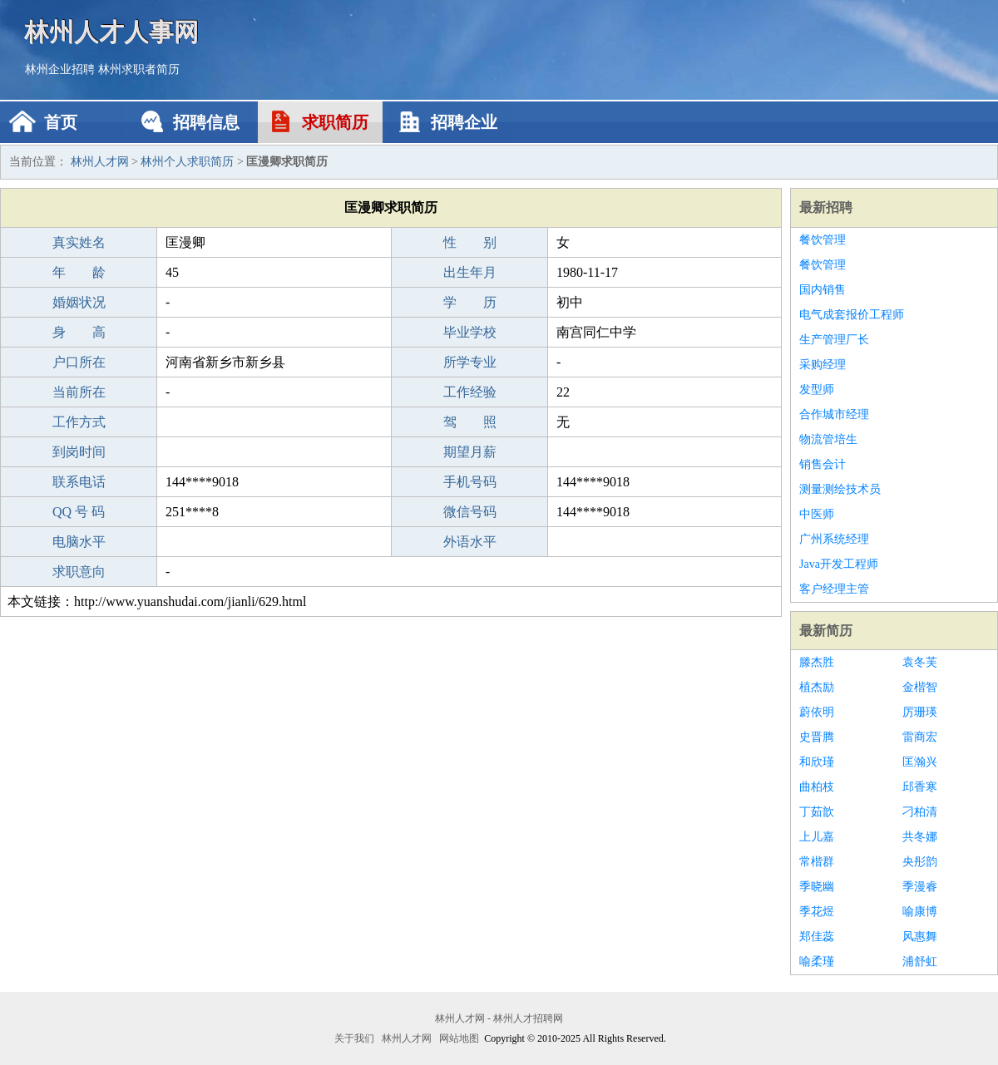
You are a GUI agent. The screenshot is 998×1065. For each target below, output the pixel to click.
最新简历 (825, 631)
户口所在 (79, 362)
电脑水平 (79, 542)
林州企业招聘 (60, 69)
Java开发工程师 (838, 564)
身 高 (79, 332)
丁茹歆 (816, 812)
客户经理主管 (834, 589)
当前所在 (79, 392)
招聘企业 (464, 122)
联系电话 (79, 482)
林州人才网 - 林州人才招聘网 (499, 1018)
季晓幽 (816, 886)
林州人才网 (100, 161)
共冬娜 (919, 837)
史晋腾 (816, 737)
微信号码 (470, 512)
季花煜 (816, 911)
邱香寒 (919, 787)
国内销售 (822, 290)
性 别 (470, 242)
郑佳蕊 (816, 936)
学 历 (470, 302)
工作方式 (79, 422)
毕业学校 (470, 332)
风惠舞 (919, 936)
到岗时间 (79, 452)
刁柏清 (919, 812)
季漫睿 (919, 886)
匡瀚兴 (919, 762)
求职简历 (335, 122)
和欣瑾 (816, 762)
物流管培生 (828, 439)
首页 (60, 122)
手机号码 (470, 482)
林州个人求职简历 (187, 161)
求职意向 (79, 572)
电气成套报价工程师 (851, 314)
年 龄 (79, 272)
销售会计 (822, 464)
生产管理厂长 (834, 339)
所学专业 (470, 362)
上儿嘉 (816, 837)
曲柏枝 (816, 787)
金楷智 (919, 687)
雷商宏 (919, 737)
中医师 (816, 514)
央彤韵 (919, 861)
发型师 (816, 389)
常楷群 (816, 861)
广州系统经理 (834, 539)
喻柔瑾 (816, 961)
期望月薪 (470, 452)
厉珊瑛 (919, 712)
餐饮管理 (822, 240)
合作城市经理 (834, 414)
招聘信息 (206, 122)
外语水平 (470, 542)
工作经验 (470, 392)
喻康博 (919, 911)
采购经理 (822, 364)
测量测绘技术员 (840, 489)
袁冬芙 (919, 662)
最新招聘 (825, 207)
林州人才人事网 (112, 31)
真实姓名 (79, 242)
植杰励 (816, 687)
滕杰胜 (816, 662)
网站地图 (459, 1038)
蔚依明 (816, 712)
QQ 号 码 (78, 512)
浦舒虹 (919, 961)
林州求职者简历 (139, 69)
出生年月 (470, 272)
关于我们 (354, 1038)
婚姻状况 (79, 302)
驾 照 (470, 422)
